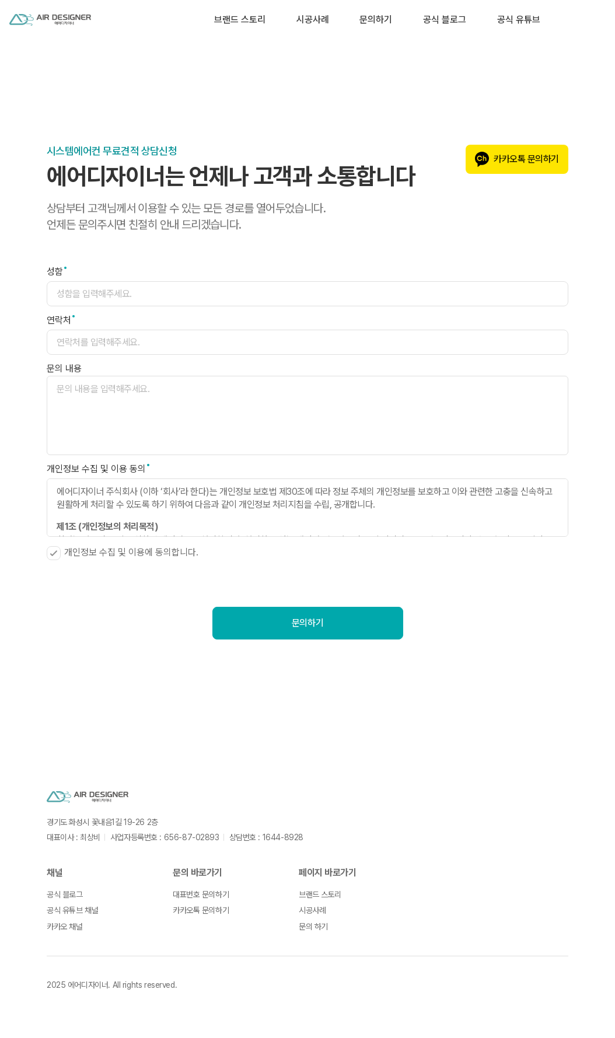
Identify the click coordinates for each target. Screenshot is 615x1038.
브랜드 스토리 (239, 19)
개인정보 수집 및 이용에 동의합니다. (122, 553)
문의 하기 (313, 926)
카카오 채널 (64, 926)
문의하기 (375, 19)
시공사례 (312, 19)
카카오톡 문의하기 (517, 159)
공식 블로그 (444, 19)
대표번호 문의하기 (201, 894)
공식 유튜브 (518, 19)
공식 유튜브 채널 (72, 910)
